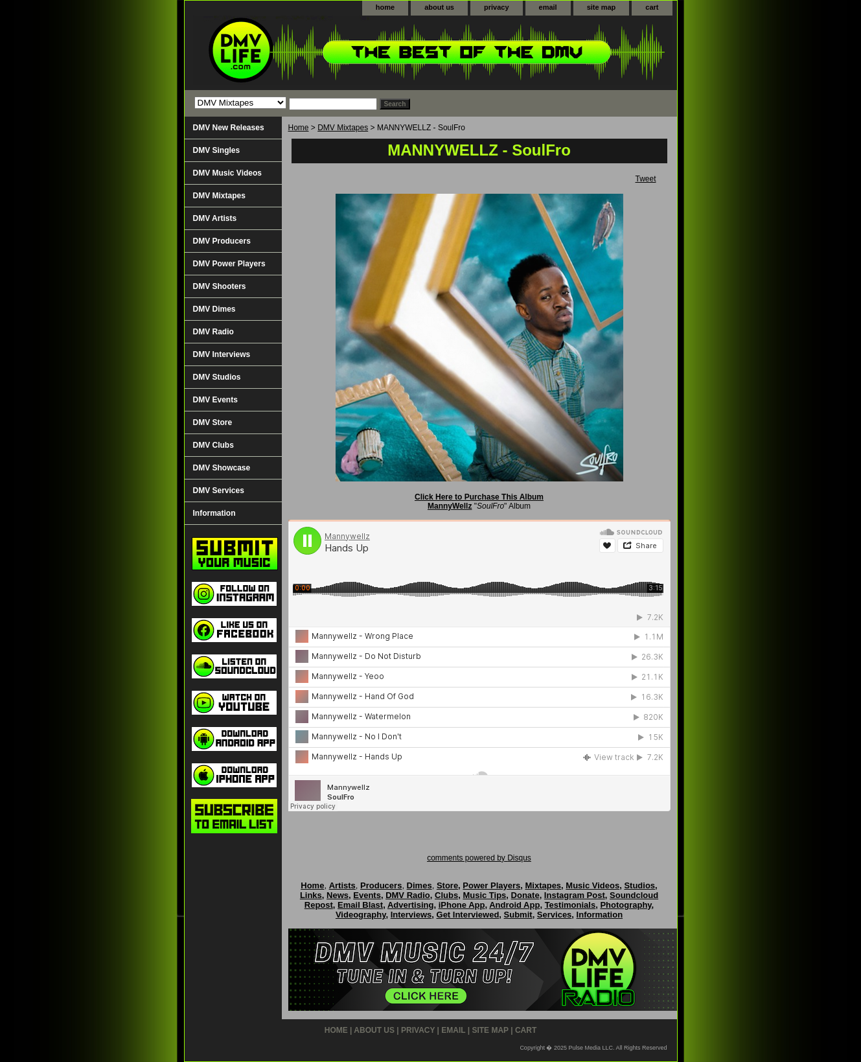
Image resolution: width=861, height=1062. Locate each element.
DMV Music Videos (227, 173)
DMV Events (215, 399)
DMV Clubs (213, 445)
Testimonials (570, 905)
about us (439, 7)
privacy (496, 7)
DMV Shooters (219, 286)
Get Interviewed (468, 914)
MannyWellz (450, 506)
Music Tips (484, 895)
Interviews (411, 914)
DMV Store (213, 422)
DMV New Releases (228, 127)
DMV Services (218, 490)
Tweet (645, 178)
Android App (514, 905)
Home (298, 127)
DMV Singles (216, 150)
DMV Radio (213, 331)
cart (651, 7)
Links (311, 895)
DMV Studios (217, 377)
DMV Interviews (222, 354)
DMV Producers (222, 241)
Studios (639, 885)
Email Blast (360, 905)
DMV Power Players (229, 263)
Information (214, 513)
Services (554, 914)
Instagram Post (574, 895)
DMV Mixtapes (342, 127)
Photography (625, 905)
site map (601, 7)
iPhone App (462, 905)
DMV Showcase (222, 467)
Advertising (410, 905)
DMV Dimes (214, 309)
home (385, 7)
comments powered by (479, 857)
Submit (518, 914)
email (548, 7)
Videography (361, 914)
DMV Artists (215, 218)
